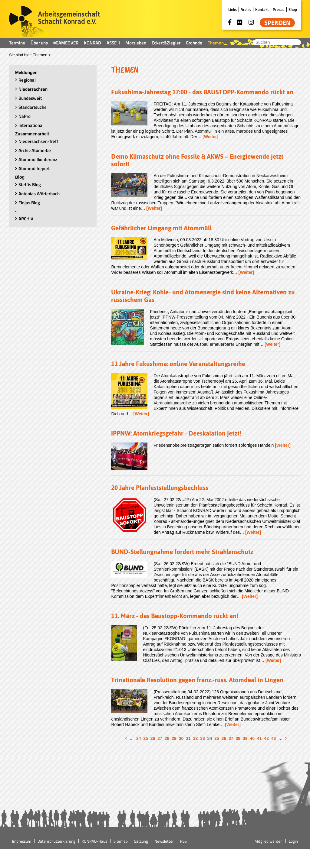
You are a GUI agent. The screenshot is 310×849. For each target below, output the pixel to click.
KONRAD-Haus (94, 841)
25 (145, 738)
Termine (17, 42)
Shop (293, 9)
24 (138, 738)
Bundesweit (30, 98)
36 (224, 738)
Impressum (21, 841)
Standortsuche (32, 107)
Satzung (141, 841)
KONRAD (92, 42)
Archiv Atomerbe (34, 150)
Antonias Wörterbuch (39, 193)
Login (293, 841)
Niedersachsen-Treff (38, 141)
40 (252, 738)
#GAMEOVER (65, 42)
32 (195, 738)
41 (259, 738)
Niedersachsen (33, 89)
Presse (279, 9)
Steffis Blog (29, 184)
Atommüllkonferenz (37, 159)
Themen (216, 42)
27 (159, 738)
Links (232, 9)
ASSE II (113, 42)
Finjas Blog (29, 202)
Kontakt (262, 9)
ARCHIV (25, 218)
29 (174, 738)
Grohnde (194, 42)
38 (238, 738)
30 (181, 738)
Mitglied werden (268, 841)
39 (245, 738)
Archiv (246, 9)
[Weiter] (210, 136)
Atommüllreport (34, 168)
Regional (27, 79)
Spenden (277, 22)
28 (167, 738)
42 (266, 738)
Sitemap (121, 841)
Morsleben (135, 42)
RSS (183, 841)
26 (152, 738)
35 (216, 738)
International (31, 125)
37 (231, 738)
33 (202, 738)
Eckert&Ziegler (166, 42)
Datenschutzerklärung (56, 841)
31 (188, 738)
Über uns (39, 42)
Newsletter (164, 841)
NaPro (24, 116)
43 (273, 738)
